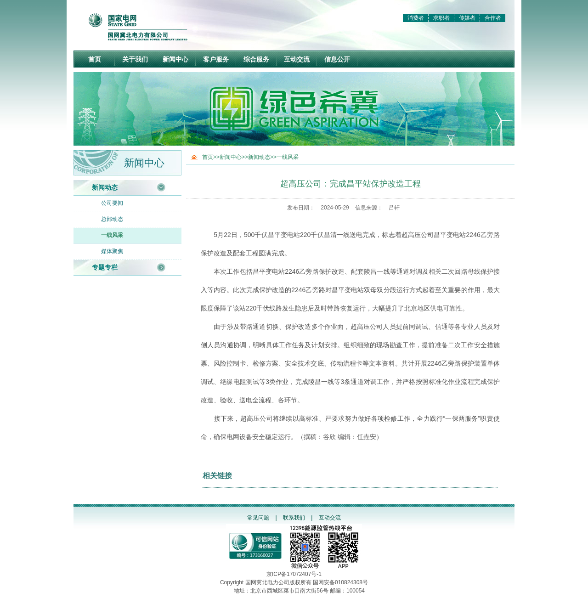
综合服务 (256, 59)
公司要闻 (112, 203)
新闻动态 (105, 187)
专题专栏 (105, 267)
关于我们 (135, 59)
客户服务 (216, 59)
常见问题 (258, 517)
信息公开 (337, 59)
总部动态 (112, 219)
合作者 (493, 18)
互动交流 (297, 59)
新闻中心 (175, 59)
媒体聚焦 (112, 251)
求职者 (441, 18)
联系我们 (294, 517)
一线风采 (112, 235)
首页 (94, 59)
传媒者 (467, 18)
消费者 (415, 18)
